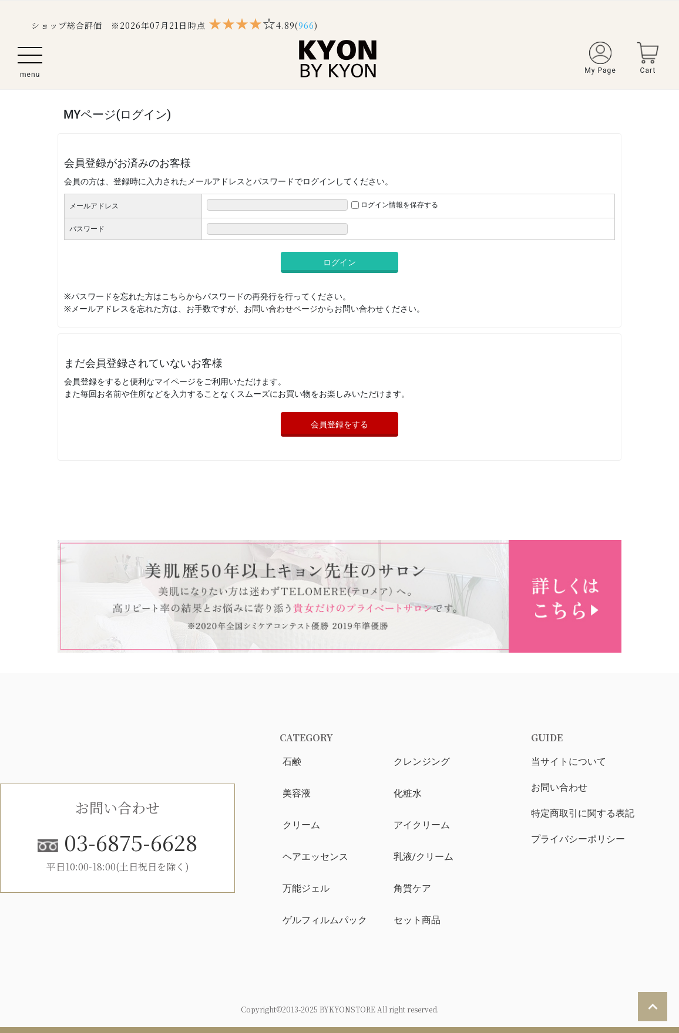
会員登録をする (339, 424)
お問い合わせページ (281, 308)
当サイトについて (568, 761)
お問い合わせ (559, 787)
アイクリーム (422, 825)
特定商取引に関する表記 (582, 813)
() (306, 25)
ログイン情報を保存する (399, 205)
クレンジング (422, 761)
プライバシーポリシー (578, 839)
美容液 (297, 793)
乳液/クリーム (424, 856)
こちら (174, 296)
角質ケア (412, 888)
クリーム (301, 825)
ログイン (339, 262)
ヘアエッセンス (315, 856)
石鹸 (292, 761)
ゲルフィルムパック (325, 920)
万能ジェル (306, 888)
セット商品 (417, 920)
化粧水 (408, 793)
